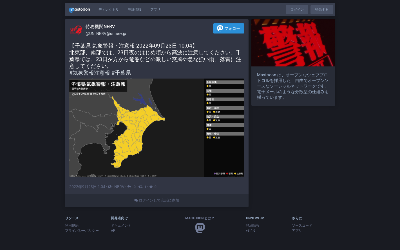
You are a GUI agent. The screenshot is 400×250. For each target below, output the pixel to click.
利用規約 (72, 225)
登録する (322, 10)
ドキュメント (121, 225)
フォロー (228, 28)
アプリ (155, 10)
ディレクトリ (109, 10)
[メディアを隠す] (74, 83)
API (113, 231)
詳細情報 (134, 10)
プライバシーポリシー (82, 231)
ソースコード (302, 225)
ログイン (297, 10)
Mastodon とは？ (199, 218)
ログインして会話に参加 (156, 200)
